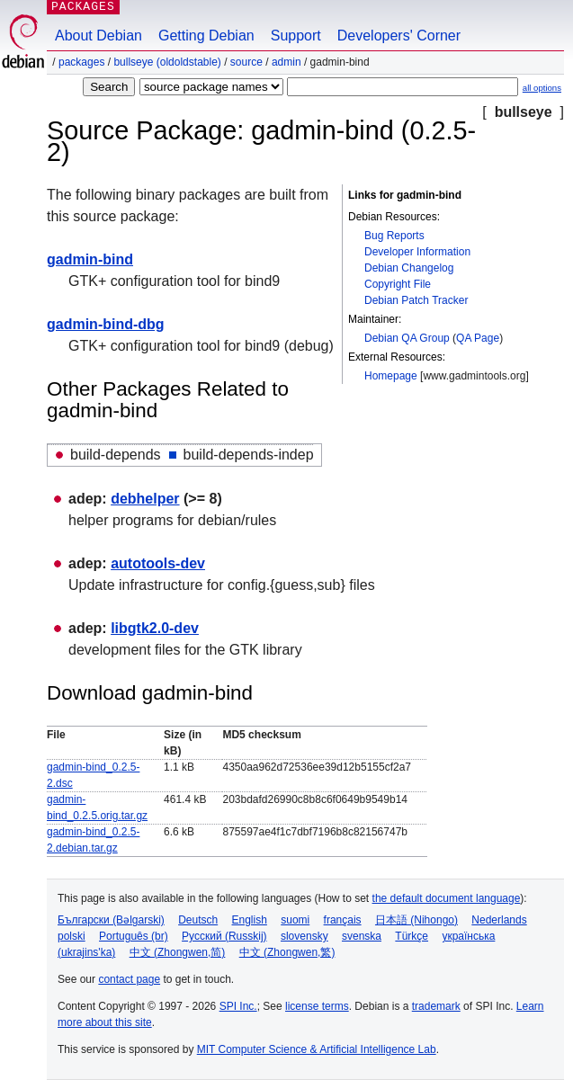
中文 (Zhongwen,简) (178, 952)
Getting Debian (206, 35)
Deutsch (198, 920)
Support (296, 35)
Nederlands (498, 920)
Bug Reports (394, 235)
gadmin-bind (90, 259)
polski (71, 936)
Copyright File (397, 284)
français (343, 920)
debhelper (145, 498)
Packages (81, 62)
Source (246, 62)
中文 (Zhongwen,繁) (287, 952)
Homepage (390, 376)
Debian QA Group (407, 338)
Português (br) (133, 936)
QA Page (477, 338)
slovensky (304, 936)
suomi (295, 920)
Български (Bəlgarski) (111, 920)
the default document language (446, 898)
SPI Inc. (238, 1006)
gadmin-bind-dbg (106, 324)
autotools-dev (158, 563)
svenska (361, 936)
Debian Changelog (408, 268)
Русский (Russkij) (224, 936)
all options (542, 88)
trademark (436, 1006)
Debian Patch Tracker (416, 300)
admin (286, 62)
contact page (129, 979)
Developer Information (417, 251)
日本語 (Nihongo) (416, 920)
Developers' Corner (399, 35)
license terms (317, 1006)
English (249, 920)
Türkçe (411, 936)
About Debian (98, 35)
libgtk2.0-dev (155, 628)
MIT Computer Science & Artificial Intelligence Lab (316, 1049)
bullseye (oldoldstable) (166, 62)
